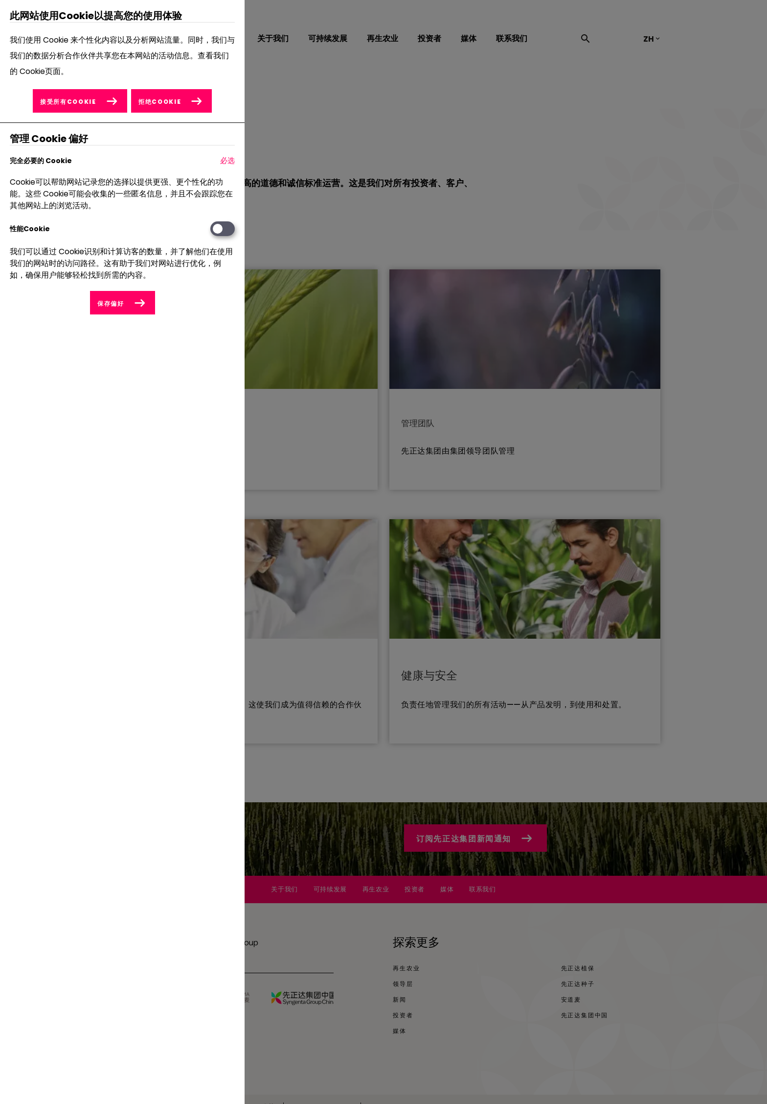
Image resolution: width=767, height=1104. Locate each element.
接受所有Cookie (68, 101)
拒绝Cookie (160, 101)
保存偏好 (110, 303)
